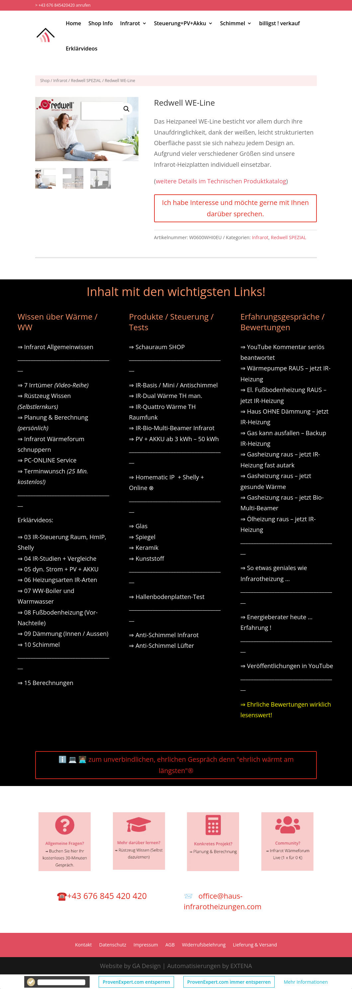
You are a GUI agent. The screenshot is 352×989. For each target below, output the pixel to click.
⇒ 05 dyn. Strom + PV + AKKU (58, 569)
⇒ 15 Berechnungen (45, 683)
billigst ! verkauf (279, 23)
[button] (126, 109)
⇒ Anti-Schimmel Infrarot (164, 635)
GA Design (146, 966)
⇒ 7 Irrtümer (53, 385)
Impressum (145, 945)
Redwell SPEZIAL (86, 80)
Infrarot (130, 23)
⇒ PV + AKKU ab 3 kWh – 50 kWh (174, 439)
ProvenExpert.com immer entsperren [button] (229, 982)
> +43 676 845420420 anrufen (63, 5)
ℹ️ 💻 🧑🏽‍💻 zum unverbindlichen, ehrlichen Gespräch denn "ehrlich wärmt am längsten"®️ (176, 765)
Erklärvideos (81, 48)
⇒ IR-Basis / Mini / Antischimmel (173, 385)
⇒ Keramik (143, 547)
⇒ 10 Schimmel (39, 644)
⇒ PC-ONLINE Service (47, 460)
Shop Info (100, 23)
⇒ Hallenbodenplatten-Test (167, 597)
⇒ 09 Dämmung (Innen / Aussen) (63, 634)
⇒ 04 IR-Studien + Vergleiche (57, 558)
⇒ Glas (138, 526)
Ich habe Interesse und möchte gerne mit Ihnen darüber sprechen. (235, 208)
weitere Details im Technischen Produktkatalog (221, 181)
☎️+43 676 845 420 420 (102, 895)
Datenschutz (112, 945)
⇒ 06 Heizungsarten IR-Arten (58, 580)
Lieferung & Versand (255, 945)
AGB (170, 945)
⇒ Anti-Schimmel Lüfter (161, 645)
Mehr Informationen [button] (306, 982)
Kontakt (83, 945)
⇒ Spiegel (142, 537)
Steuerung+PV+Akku (180, 23)
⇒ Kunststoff (146, 558)
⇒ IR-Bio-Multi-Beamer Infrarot (172, 428)
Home (73, 23)
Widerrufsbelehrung (203, 945)
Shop (45, 80)
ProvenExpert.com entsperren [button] (136, 982)
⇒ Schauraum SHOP (157, 347)
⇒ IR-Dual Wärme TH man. (165, 396)
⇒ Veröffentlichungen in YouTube (286, 666)
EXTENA (241, 966)
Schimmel (232, 23)
